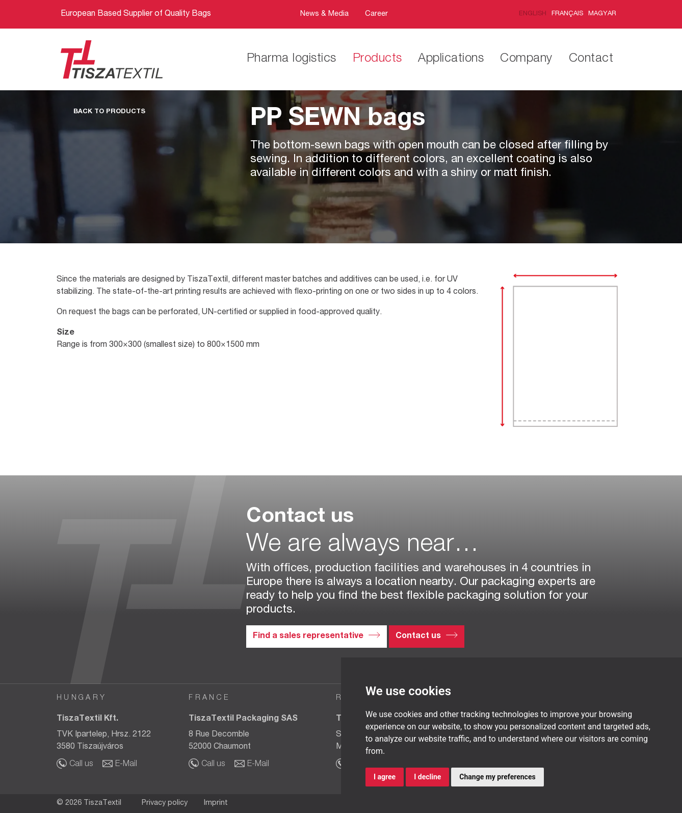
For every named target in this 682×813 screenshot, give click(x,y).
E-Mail (126, 764)
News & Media (324, 14)
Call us (81, 764)
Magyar (602, 14)
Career (376, 14)
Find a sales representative (308, 636)
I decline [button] (427, 777)
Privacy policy (165, 803)
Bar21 (417, 14)
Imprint (216, 803)
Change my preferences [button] (497, 777)
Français (567, 14)
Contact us (418, 636)
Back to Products (109, 112)
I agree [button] (385, 777)
